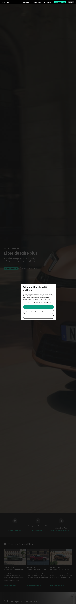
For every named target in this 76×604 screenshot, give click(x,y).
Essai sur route (37, 2)
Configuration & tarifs (60, 2)
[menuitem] (26, 2)
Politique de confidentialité (42, 302)
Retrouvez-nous (47, 2)
